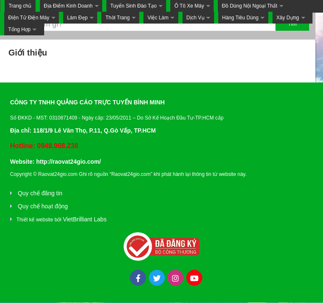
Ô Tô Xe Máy (189, 6)
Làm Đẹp (77, 18)
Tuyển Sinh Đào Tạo (133, 6)
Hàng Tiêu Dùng (240, 18)
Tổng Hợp (19, 29)
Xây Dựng (287, 18)
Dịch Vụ (195, 18)
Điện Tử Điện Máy (28, 18)
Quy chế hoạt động (43, 206)
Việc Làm (158, 18)
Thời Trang (118, 18)
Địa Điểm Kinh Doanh (68, 6)
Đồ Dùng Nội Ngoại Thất (249, 6)
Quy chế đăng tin (40, 193)
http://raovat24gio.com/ (68, 161)
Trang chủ (19, 6)
